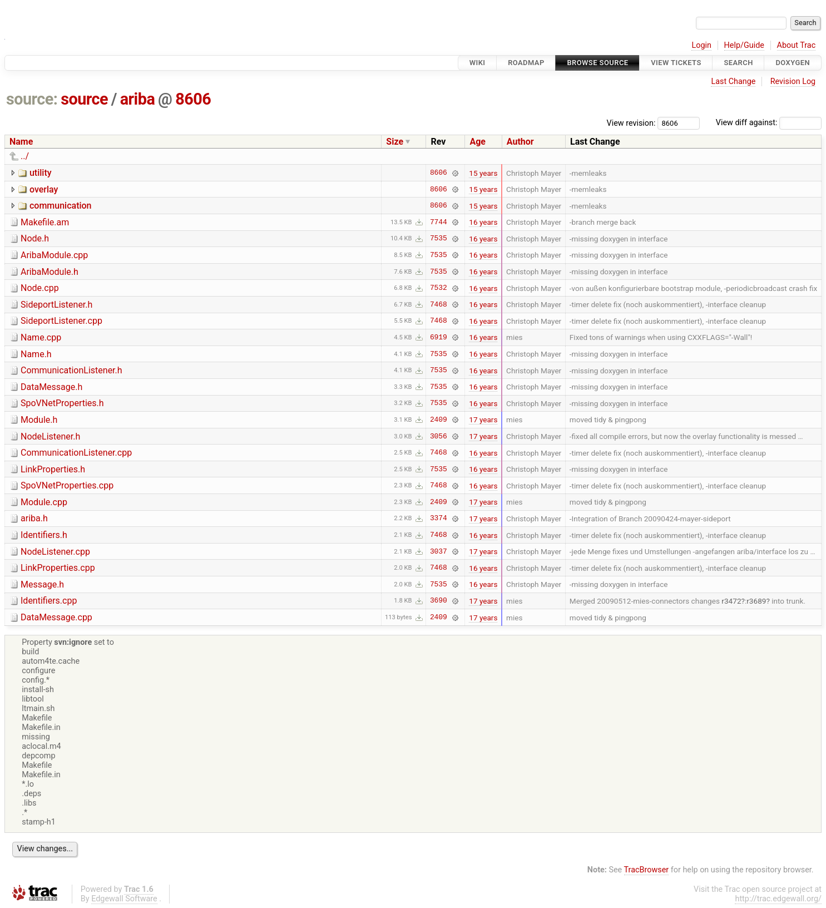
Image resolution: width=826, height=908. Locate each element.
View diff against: (769, 122)
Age (477, 141)
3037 (438, 551)
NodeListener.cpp (55, 551)
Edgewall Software (124, 899)
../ (25, 156)
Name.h (36, 354)
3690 (438, 601)
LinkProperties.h (53, 469)
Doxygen (792, 62)
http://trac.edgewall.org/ (778, 899)
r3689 (756, 600)
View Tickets (676, 62)
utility (40, 172)
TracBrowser (646, 870)
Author (520, 141)
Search (738, 62)
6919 (438, 337)
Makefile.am (45, 222)
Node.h (35, 238)
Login (701, 45)
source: (32, 99)
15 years (483, 173)
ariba (137, 99)
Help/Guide (744, 45)
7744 (438, 222)
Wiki (477, 62)
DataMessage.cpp (56, 617)
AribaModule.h (49, 272)
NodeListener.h (50, 436)
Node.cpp (40, 288)
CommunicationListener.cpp (76, 452)
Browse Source (597, 62)
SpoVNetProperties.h (62, 403)
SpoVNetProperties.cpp (67, 485)
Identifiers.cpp (49, 600)
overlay (43, 189)
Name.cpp (41, 337)
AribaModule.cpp (54, 255)
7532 (438, 288)
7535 (438, 239)
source (84, 99)
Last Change (733, 81)
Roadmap (526, 62)
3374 (438, 519)
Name (21, 141)
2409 (438, 419)
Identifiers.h (44, 535)
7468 (438, 304)
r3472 (731, 600)
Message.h (42, 584)
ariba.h (34, 518)
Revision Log (793, 81)
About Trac (796, 45)
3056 (438, 436)
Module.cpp (44, 502)
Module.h (39, 419)
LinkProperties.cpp (58, 567)
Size (394, 141)
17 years (483, 419)
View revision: (631, 122)
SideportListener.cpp (61, 320)
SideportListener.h (56, 304)
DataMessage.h (51, 387)
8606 (193, 99)
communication (60, 205)
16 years (483, 222)
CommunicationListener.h (71, 370)
